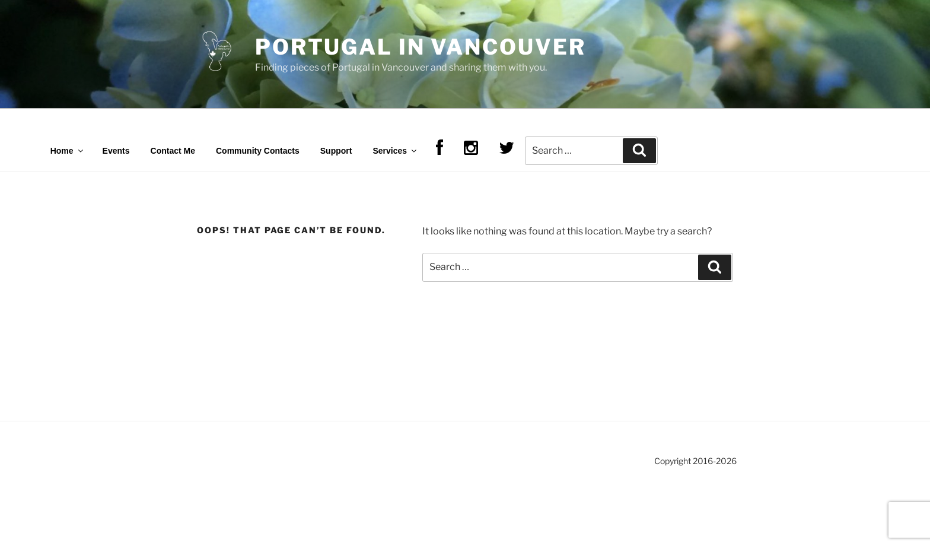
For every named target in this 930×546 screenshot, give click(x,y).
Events (116, 150)
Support (336, 150)
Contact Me (173, 150)
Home (67, 150)
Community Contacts (258, 150)
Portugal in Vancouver (420, 47)
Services (395, 150)
